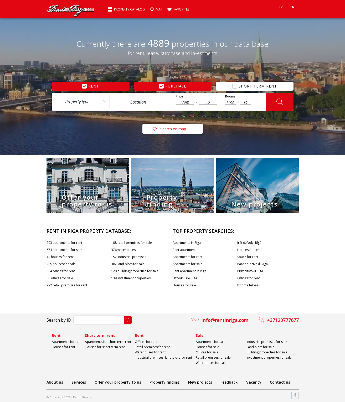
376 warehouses (123, 250)
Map (159, 9)
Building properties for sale (266, 352)
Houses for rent (249, 250)
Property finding (164, 382)
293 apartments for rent (64, 242)
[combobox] (81, 102)
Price (179, 96)
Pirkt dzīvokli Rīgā (250, 271)
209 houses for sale (61, 264)
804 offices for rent (61, 271)
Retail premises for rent (152, 347)
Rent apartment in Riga (189, 271)
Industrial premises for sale (266, 341)
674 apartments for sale (64, 250)
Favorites (181, 9)
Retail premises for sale (213, 357)
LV (281, 7)
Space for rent (247, 257)
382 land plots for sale (128, 264)
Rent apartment (184, 250)
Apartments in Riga (187, 242)
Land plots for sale (260, 347)
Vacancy (253, 382)
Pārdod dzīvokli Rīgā (252, 264)
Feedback (229, 382)
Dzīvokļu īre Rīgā (185, 278)
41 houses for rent (60, 257)
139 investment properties (131, 278)
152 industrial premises (128, 257)
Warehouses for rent (150, 352)
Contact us (280, 382)
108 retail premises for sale (131, 242)
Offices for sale (207, 352)
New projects (200, 382)
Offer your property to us (118, 382)
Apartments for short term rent (108, 341)
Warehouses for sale (211, 362)
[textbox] (138, 102)
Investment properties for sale (269, 357)
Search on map (173, 128)
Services (78, 382)
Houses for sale (184, 285)
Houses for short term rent (105, 347)
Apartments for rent (187, 257)
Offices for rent (248, 278)
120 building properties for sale (134, 271)
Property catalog (129, 9)
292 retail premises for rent (67, 285)
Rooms (230, 96)
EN (292, 7)
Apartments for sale (187, 264)
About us (55, 382)
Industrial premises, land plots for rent (163, 357)
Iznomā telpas (247, 285)
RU (287, 7)
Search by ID (59, 320)
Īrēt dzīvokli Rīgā (249, 242)
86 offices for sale (60, 278)
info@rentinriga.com (225, 320)
